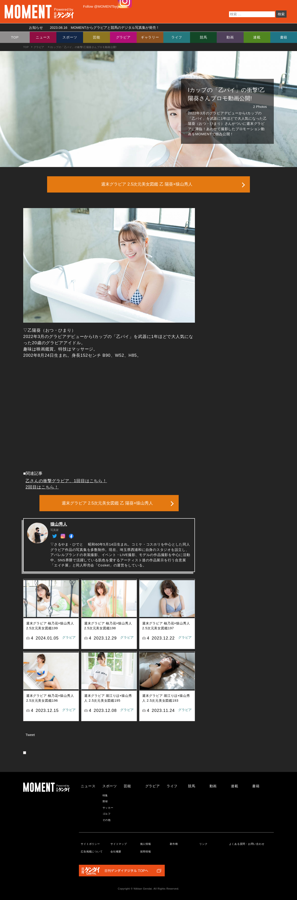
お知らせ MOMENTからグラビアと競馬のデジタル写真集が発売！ (92, 27)
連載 (257, 37)
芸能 (96, 37)
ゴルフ (107, 813)
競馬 (203, 37)
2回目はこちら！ (42, 487)
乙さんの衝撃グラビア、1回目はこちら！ (66, 481)
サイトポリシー (90, 843)
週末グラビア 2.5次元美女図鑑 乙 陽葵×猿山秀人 (146, 184)
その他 (107, 820)
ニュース (43, 37)
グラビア (123, 37)
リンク (203, 843)
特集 (105, 795)
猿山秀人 (58, 524)
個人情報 (145, 843)
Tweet (30, 735)
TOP (15, 37)
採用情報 (145, 851)
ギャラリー (150, 37)
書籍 (283, 37)
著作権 (174, 843)
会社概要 (115, 851)
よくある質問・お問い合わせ (247, 843)
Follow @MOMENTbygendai (105, 6)
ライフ (176, 37)
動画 (230, 37)
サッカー (108, 807)
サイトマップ (118, 843)
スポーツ (69, 37)
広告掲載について (92, 851)
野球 (105, 801)
